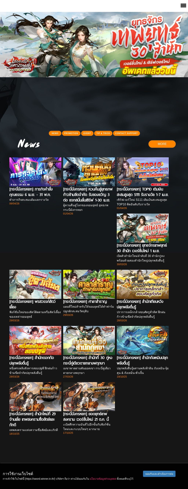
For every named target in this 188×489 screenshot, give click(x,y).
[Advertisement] (94, 102)
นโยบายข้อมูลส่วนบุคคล (103, 478)
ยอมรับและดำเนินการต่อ (159, 473)
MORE (162, 143)
